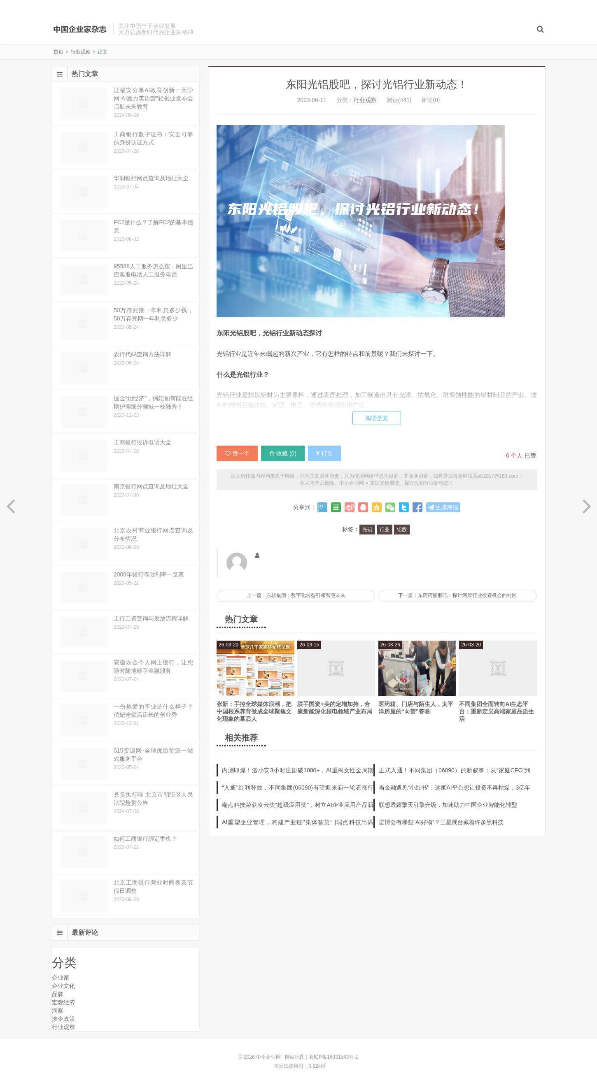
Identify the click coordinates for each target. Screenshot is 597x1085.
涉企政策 (63, 1018)
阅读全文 (376, 418)
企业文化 (63, 986)
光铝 (367, 529)
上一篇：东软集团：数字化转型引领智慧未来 (296, 595)
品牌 (57, 994)
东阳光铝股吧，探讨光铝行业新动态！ (377, 84)
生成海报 (443, 507)
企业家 (60, 977)
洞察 (57, 1010)
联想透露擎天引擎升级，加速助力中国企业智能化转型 (448, 805)
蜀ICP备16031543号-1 (333, 1057)
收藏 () (282, 453)
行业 (384, 529)
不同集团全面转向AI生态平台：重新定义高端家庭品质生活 (496, 711)
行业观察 (81, 52)
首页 (58, 52)
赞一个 (237, 453)
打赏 (324, 453)
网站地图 (295, 1057)
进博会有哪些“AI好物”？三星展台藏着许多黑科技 (441, 822)
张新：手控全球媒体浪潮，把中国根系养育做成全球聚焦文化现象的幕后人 (254, 711)
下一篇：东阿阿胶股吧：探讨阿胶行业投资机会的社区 (457, 595)
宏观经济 (63, 1002)
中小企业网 (80, 29)
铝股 (402, 529)
